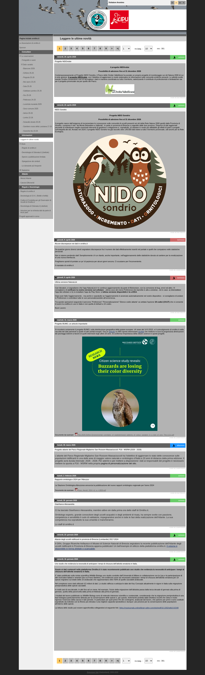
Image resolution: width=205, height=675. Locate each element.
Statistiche (24, 170)
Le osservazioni (26, 56)
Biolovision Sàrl (93, 672)
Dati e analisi (26, 65)
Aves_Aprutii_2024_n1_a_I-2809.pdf (92, 490)
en (172, 3)
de (180, 3)
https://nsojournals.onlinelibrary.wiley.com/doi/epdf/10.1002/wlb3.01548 (149, 608)
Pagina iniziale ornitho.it (29, 38)
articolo (112, 332)
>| (118, 48)
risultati (141, 332)
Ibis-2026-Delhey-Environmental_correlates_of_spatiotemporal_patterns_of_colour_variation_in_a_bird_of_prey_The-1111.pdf (126, 435)
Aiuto (22, 144)
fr (183, 3)
